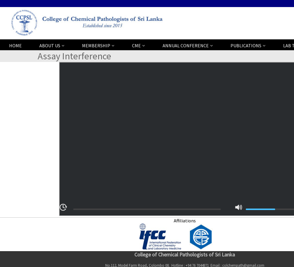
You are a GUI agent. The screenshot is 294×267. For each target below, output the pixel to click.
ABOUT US (49, 45)
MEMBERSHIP (96, 45)
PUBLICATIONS (245, 45)
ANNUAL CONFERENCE (186, 45)
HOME (15, 45)
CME (136, 45)
